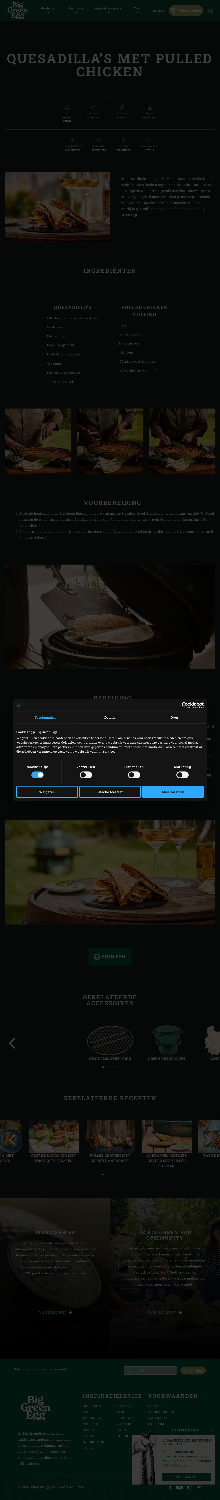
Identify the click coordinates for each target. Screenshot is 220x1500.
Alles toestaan (173, 792)
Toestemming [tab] (46, 717)
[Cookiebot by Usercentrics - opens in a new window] (185, 705)
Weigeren (47, 792)
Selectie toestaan (110, 792)
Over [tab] (174, 717)
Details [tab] (110, 717)
